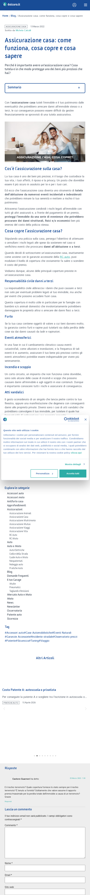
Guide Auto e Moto (18, 558)
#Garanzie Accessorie (17, 637)
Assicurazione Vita (18, 532)
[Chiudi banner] (86, 419)
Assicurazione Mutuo (20, 524)
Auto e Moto (14, 546)
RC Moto (13, 539)
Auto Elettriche (16, 550)
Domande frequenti (18, 576)
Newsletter (13, 607)
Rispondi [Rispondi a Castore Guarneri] (8, 801)
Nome (9, 863)
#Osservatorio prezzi (65, 637)
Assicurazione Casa (16, 26)
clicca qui (76, 452)
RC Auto (13, 535)
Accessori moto (15, 498)
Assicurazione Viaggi (19, 528)
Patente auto (14, 615)
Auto (9, 542)
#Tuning (34, 641)
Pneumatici (15, 588)
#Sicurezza (22, 641)
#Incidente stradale (41, 637)
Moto (10, 599)
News (10, 603)
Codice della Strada (18, 554)
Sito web (9, 887)
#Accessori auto (14, 633)
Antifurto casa (15, 502)
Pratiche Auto (16, 569)
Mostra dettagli (73, 464)
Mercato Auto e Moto (19, 595)
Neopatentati (16, 561)
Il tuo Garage (14, 580)
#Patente (10, 641)
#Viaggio (44, 641)
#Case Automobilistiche (38, 633)
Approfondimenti (16, 506)
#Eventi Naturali (61, 633)
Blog (13, 16)
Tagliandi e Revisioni (19, 591)
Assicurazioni (14, 510)
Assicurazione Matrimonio (22, 521)
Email (8, 875)
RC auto (65, 257)
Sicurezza (12, 619)
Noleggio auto (16, 565)
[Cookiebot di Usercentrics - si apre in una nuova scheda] (66, 419)
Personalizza (44, 473)
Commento (11, 825)
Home (5, 16)
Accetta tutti (73, 473)
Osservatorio (14, 611)
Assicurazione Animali (20, 514)
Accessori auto (15, 494)
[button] (4, 709)
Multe (12, 584)
